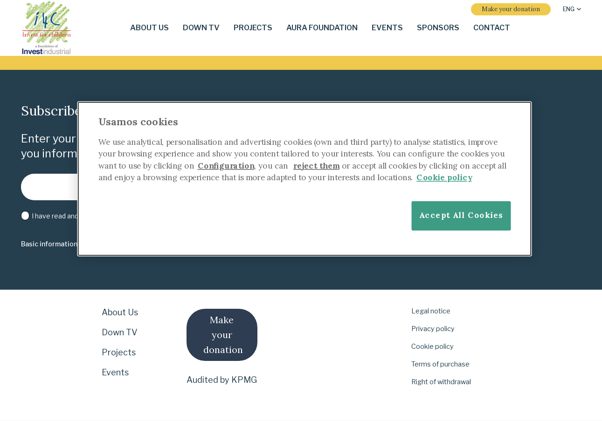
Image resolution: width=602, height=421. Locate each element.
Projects (119, 352)
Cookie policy (432, 346)
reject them (316, 165)
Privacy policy (433, 329)
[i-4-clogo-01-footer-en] (46, 28)
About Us (120, 312)
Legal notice (430, 311)
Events (115, 372)
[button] (572, 9)
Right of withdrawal (441, 382)
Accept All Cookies (461, 215)
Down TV (120, 332)
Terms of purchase (440, 364)
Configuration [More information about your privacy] (225, 165)
